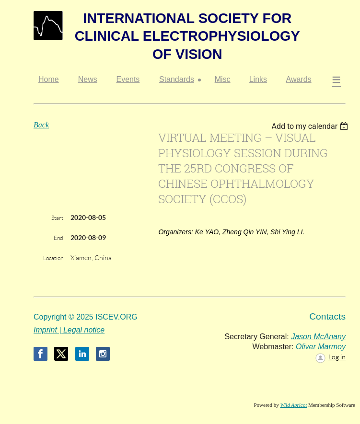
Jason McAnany (318, 336)
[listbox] (310, 126)
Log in (337, 357)
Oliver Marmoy (321, 347)
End (58, 238)
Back (41, 125)
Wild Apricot (293, 405)
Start (57, 218)
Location (53, 258)
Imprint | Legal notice (69, 330)
